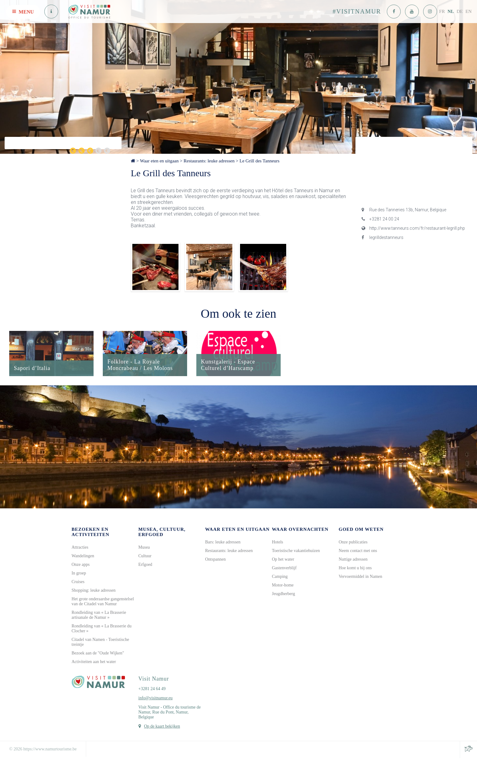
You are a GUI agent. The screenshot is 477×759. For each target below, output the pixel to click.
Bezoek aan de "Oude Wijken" (98, 654)
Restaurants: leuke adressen (208, 160)
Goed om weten (361, 530)
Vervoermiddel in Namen (361, 577)
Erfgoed (145, 565)
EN (469, 11)
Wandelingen (83, 556)
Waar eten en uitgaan (159, 160)
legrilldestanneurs (382, 237)
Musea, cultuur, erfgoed (162, 533)
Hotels (277, 543)
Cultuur (145, 556)
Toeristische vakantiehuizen (296, 551)
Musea (144, 548)
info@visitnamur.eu (155, 699)
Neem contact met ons (358, 551)
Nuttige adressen (353, 560)
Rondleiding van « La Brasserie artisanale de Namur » (99, 616)
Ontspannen (215, 560)
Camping (280, 577)
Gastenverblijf (284, 568)
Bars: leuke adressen (223, 543)
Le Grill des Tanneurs (259, 160)
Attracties (80, 548)
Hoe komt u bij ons (355, 568)
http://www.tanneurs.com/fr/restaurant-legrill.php (413, 228)
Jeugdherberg (283, 594)
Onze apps (81, 565)
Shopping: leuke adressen (94, 591)
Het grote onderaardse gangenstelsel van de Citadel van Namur (103, 602)
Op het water (283, 560)
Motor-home (283, 586)
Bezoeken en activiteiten (91, 533)
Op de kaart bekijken (162, 727)
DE (460, 11)
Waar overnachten (300, 530)
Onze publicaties (353, 543)
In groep (79, 574)
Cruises (78, 582)
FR (442, 11)
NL (450, 11)
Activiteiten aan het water (94, 662)
